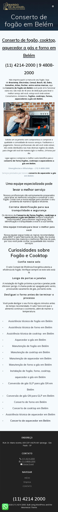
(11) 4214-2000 (28, 458)
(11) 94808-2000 (28, 461)
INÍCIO (27, 478)
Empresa (27, 482)
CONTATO (27, 486)
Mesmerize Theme (29, 507)
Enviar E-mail (28, 464)
